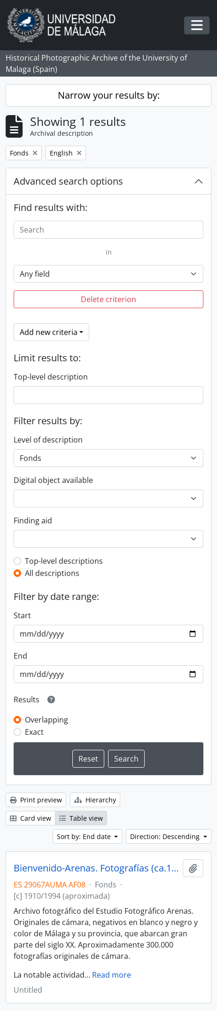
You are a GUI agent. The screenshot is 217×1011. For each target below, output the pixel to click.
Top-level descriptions (64, 561)
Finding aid (33, 520)
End (20, 656)
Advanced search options (68, 181)
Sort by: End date (85, 836)
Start (22, 615)
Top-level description (51, 377)
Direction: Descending (166, 836)
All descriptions (52, 573)
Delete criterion (108, 299)
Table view (81, 818)
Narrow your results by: (109, 95)
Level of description (48, 440)
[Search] (108, 230)
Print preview (36, 799)
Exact (34, 732)
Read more (111, 975)
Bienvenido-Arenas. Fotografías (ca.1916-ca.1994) (96, 868)
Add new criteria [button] (49, 332)
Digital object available (53, 480)
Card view (30, 818)
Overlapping (46, 720)
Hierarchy (95, 799)
